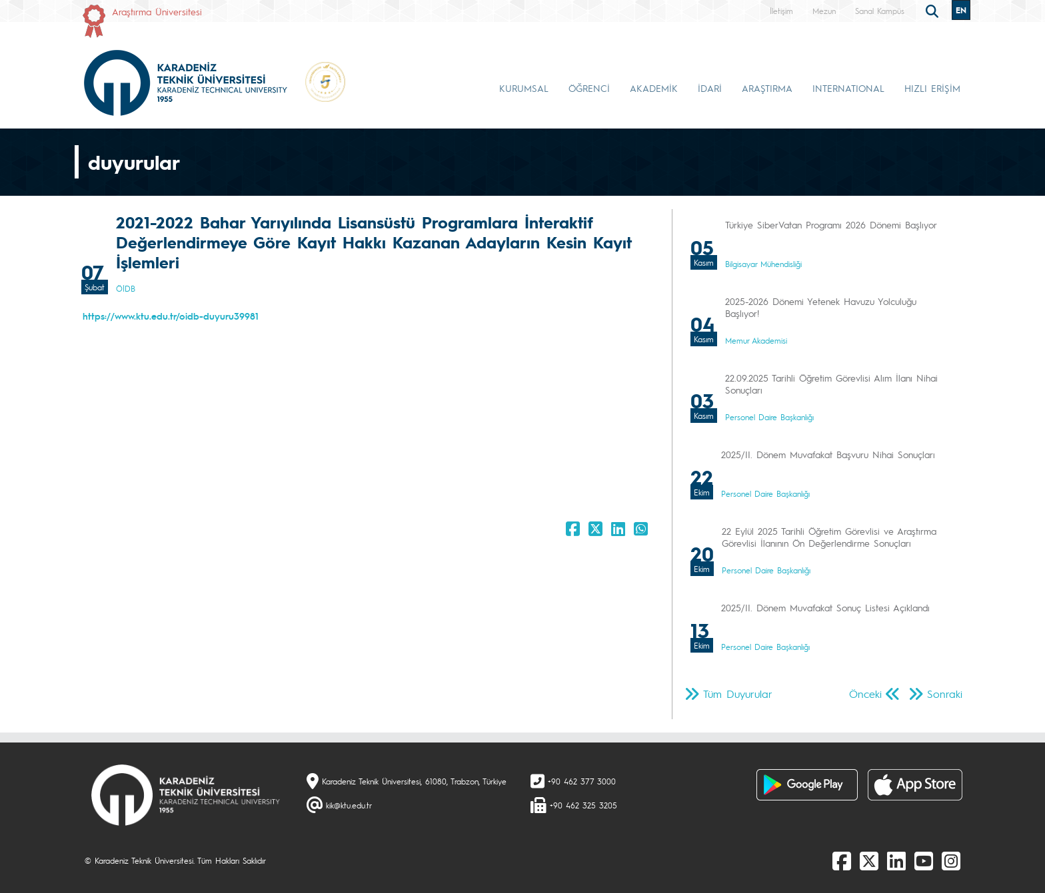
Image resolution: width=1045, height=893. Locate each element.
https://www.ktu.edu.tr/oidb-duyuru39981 (171, 316)
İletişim (781, 10)
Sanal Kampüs (879, 10)
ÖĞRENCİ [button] (589, 88)
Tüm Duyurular (737, 694)
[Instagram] (951, 860)
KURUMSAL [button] (523, 88)
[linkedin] (896, 860)
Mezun (824, 10)
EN (961, 10)
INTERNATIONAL (848, 88)
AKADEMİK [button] (654, 88)
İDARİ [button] (710, 88)
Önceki (865, 694)
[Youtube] (923, 860)
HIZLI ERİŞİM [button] (932, 88)
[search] (934, 10)
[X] (869, 860)
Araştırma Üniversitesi (157, 11)
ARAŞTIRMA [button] (767, 88)
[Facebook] (841, 860)
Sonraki (944, 694)
